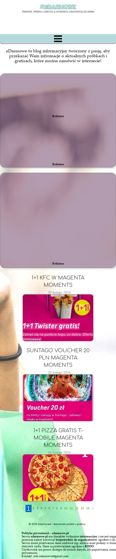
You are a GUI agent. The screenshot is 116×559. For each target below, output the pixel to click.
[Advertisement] (55, 209)
